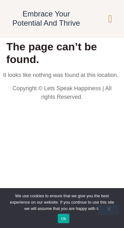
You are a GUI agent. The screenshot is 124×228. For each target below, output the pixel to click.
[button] (110, 18)
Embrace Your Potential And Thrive (46, 18)
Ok (63, 218)
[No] (108, 210)
